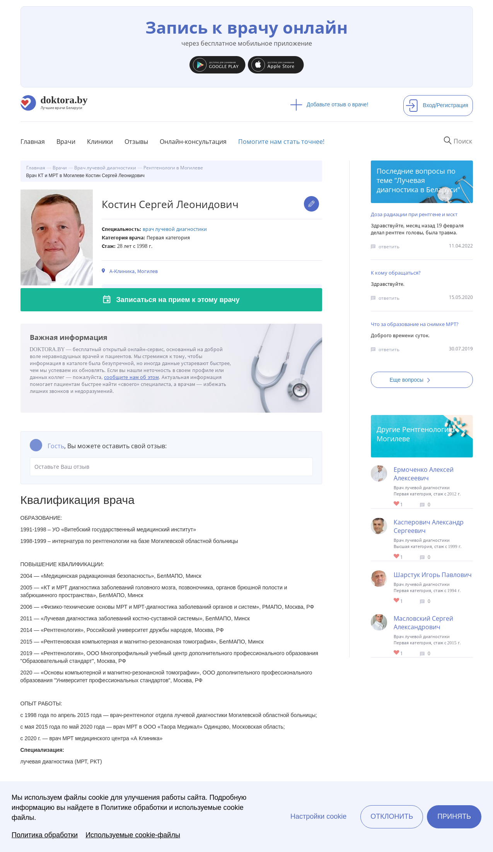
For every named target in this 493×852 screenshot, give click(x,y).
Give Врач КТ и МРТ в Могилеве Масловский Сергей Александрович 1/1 (397, 653)
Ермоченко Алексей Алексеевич (424, 473)
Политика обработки (45, 835)
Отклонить (391, 816)
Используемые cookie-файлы (132, 835)
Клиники (100, 141)
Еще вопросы (412, 380)
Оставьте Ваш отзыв (171, 467)
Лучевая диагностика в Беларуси (417, 185)
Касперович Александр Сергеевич (429, 526)
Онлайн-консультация (193, 141)
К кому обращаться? (396, 272)
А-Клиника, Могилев (133, 271)
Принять (454, 816)
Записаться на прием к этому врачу (178, 300)
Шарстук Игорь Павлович (433, 574)
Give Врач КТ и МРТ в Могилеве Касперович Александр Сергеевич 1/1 (397, 557)
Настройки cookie (318, 816)
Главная (32, 141)
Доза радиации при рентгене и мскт (414, 214)
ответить (389, 246)
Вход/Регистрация (437, 105)
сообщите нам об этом (131, 377)
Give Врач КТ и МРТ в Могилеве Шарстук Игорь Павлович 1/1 (397, 601)
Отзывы (136, 141)
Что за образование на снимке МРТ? (415, 324)
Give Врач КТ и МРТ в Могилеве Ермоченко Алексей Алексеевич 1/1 (397, 504)
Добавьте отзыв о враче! (329, 104)
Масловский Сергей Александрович (423, 622)
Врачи (65, 141)
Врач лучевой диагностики (175, 229)
